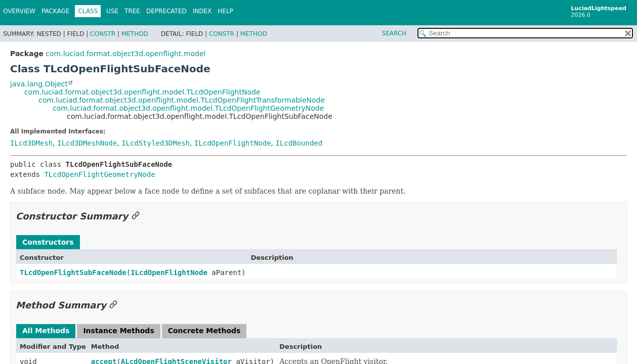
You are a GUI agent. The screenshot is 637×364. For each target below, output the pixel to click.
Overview (19, 11)
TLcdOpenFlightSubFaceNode (73, 272)
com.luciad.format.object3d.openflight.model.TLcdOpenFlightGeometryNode (188, 108)
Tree (132, 11)
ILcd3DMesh (31, 143)
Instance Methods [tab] (118, 331)
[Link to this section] (136, 216)
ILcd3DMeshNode (87, 143)
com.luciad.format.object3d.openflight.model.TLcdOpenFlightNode (142, 92)
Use (112, 11)
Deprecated (166, 11)
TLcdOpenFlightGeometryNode (99, 174)
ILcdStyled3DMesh (155, 143)
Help (225, 11)
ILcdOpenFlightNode (232, 143)
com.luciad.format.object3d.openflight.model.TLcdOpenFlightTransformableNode (181, 100)
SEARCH (394, 33)
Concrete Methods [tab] (204, 331)
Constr (102, 33)
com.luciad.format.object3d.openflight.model (125, 54)
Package (55, 11)
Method (134, 33)
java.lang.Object (39, 84)
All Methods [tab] (45, 331)
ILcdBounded (299, 143)
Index (202, 11)
